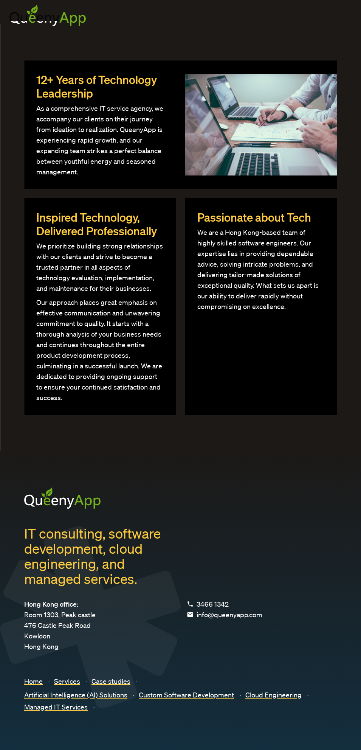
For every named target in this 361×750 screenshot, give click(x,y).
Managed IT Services (56, 707)
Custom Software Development (186, 695)
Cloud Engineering (273, 695)
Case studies (110, 681)
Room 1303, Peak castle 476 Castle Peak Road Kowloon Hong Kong (60, 625)
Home (33, 681)
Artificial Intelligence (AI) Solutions (75, 695)
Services (67, 681)
